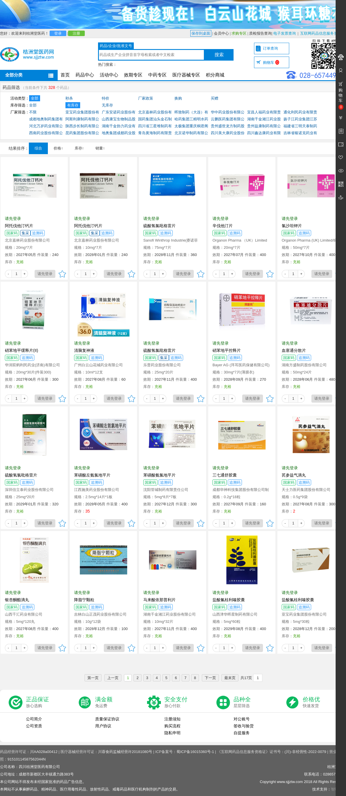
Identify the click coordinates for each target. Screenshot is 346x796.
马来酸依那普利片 (159, 599)
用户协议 (103, 726)
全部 (34, 98)
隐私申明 (172, 732)
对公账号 (242, 719)
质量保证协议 (107, 719)
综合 (38, 148)
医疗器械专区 (186, 74)
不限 (33, 112)
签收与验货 (244, 726)
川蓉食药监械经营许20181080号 (125, 752)
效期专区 (133, 74)
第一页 (93, 678)
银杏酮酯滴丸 (17, 599)
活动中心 (109, 74)
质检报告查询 (260, 33)
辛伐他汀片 (223, 225)
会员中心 (221, 33)
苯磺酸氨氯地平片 (159, 475)
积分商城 (215, 74)
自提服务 (242, 732)
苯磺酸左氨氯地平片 (92, 475)
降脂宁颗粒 (84, 599)
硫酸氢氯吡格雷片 (159, 225)
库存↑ (79, 148)
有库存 (72, 105)
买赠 (214, 98)
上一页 (113, 678)
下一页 (210, 678)
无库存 (107, 105)
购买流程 (172, 726)
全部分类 (13, 74)
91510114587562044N (26, 759)
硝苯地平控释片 (227, 350)
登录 (58, 33)
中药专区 (157, 74)
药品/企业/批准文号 (116, 46)
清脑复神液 (84, 350)
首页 (65, 74)
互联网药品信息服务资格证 (322, 33)
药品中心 (85, 74)
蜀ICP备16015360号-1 (195, 752)
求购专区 (239, 33)
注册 (76, 33)
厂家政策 (145, 98)
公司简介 (34, 719)
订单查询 (270, 48)
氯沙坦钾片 (292, 225)
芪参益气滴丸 (294, 475)
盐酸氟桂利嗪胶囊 (229, 599)
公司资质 (34, 726)
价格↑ (58, 148)
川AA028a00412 (43, 752)
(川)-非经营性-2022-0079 (305, 752)
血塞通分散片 (294, 350)
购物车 (271, 62)
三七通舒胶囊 (225, 475)
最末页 (230, 678)
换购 (178, 98)
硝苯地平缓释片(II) (21, 350)
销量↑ (100, 148)
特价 (105, 98)
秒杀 (69, 98)
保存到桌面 (200, 33)
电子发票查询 (284, 33)
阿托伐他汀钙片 (19, 225)
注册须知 (172, 719)
